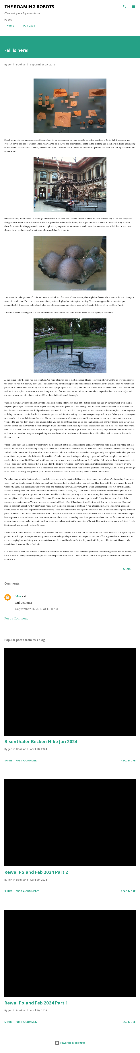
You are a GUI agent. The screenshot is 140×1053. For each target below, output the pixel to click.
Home (8, 25)
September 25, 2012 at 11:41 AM (36, 609)
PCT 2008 (27, 25)
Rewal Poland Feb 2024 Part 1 (36, 1003)
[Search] (124, 6)
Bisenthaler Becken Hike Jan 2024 (40, 741)
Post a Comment (16, 618)
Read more (128, 760)
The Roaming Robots (29, 6)
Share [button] (127, 569)
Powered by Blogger (70, 1042)
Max (18, 596)
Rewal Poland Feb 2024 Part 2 (36, 872)
